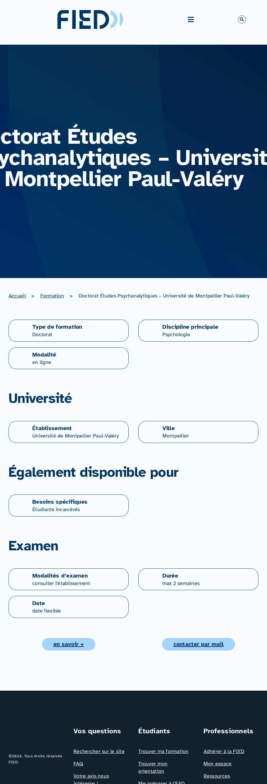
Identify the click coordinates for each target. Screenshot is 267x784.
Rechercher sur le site (99, 751)
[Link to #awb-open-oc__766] (242, 19)
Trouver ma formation (163, 751)
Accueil (17, 296)
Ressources (217, 776)
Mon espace (218, 764)
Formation (52, 296)
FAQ (78, 764)
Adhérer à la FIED (224, 751)
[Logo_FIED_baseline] (36, 728)
